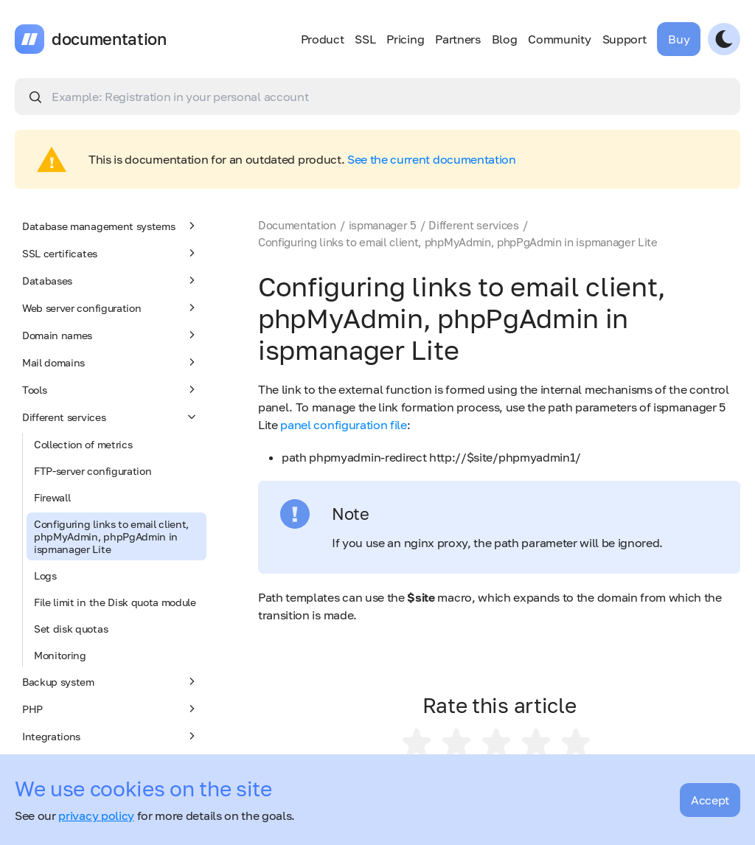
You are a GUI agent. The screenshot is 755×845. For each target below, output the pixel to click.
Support (624, 39)
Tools (110, 389)
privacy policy (96, 815)
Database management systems (110, 225)
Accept (710, 800)
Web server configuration (110, 307)
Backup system (110, 681)
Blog (505, 39)
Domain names (110, 334)
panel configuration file (343, 424)
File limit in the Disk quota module (115, 602)
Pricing (405, 39)
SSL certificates (110, 253)
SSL (365, 39)
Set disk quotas (71, 628)
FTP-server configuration (92, 471)
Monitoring (60, 655)
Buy (678, 39)
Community (559, 39)
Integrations (110, 735)
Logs (45, 575)
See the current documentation (431, 159)
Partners (457, 39)
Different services (110, 416)
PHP (110, 708)
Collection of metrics (83, 444)
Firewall (52, 497)
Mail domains (110, 362)
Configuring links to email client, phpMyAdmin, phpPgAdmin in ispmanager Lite (111, 536)
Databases (110, 280)
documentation (109, 39)
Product (322, 39)
